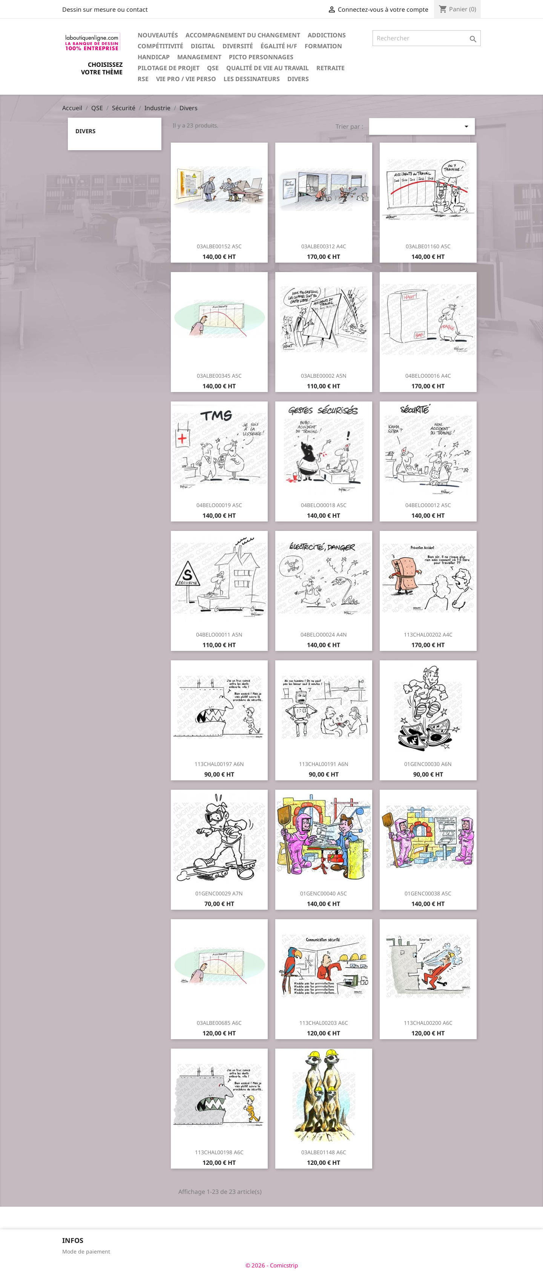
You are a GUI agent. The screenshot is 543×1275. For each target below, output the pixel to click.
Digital (203, 46)
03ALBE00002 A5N (324, 375)
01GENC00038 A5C (428, 893)
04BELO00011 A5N (219, 634)
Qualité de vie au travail (267, 68)
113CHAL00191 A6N (323, 763)
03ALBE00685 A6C (219, 1022)
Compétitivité (160, 46)
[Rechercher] (427, 38)
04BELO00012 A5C (428, 505)
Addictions (327, 35)
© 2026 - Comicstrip (271, 1265)
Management (199, 57)
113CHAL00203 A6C (323, 1022)
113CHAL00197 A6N (219, 763)
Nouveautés (158, 35)
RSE (143, 79)
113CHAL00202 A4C (428, 634)
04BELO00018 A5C (324, 505)
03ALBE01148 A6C (323, 1152)
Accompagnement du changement (243, 35)
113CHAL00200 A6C (428, 1022)
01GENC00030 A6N (428, 763)
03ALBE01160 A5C (428, 246)
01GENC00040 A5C (323, 893)
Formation (323, 46)
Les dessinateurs (252, 79)
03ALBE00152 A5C (219, 246)
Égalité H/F (279, 46)
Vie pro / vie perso (186, 79)
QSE (213, 68)
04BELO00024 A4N (324, 634)
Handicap (154, 57)
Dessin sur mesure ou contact (105, 9)
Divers (298, 79)
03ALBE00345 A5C (219, 375)
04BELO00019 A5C (219, 505)
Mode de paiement (86, 1251)
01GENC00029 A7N (219, 893)
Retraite (330, 68)
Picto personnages (261, 57)
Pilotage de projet (168, 68)
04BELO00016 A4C (428, 375)
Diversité (237, 46)
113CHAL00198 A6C (219, 1152)
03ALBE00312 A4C (323, 246)
